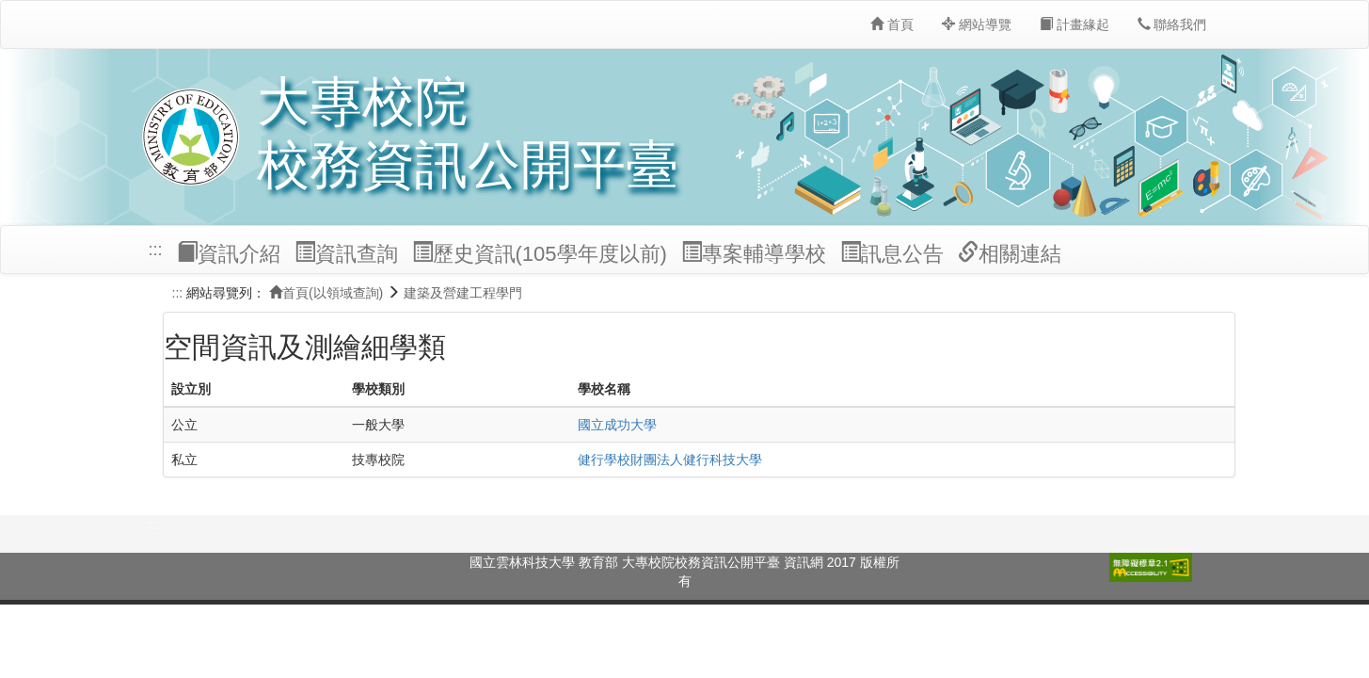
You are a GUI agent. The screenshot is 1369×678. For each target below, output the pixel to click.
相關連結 (1009, 253)
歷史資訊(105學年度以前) (539, 253)
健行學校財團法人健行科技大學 (670, 459)
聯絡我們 (1172, 24)
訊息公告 (892, 253)
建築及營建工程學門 (463, 292)
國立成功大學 (617, 424)
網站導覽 (976, 24)
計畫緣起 (1074, 24)
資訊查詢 (346, 253)
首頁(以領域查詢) (326, 292)
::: (156, 249)
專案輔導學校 (753, 253)
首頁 (892, 24)
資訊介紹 (228, 253)
